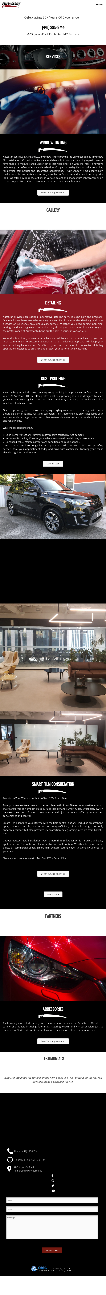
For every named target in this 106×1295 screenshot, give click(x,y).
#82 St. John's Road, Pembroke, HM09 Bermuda (53, 34)
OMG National (71, 1271)
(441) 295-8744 (29, 1151)
